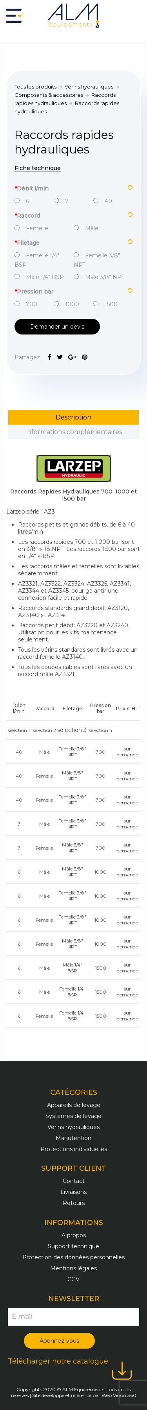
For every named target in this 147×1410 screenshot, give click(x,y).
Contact (74, 1181)
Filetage (73, 242)
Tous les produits (35, 86)
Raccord (73, 215)
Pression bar (73, 291)
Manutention (73, 1138)
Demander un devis (57, 326)
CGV (73, 1279)
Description (73, 417)
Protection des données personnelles (73, 1257)
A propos (74, 1235)
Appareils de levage (73, 1105)
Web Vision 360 (119, 1395)
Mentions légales (73, 1268)
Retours (74, 1203)
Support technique (73, 1246)
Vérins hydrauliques (89, 86)
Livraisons (73, 1192)
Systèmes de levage (73, 1116)
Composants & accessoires (49, 95)
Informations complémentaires (73, 432)
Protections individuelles (73, 1149)
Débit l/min (73, 188)
